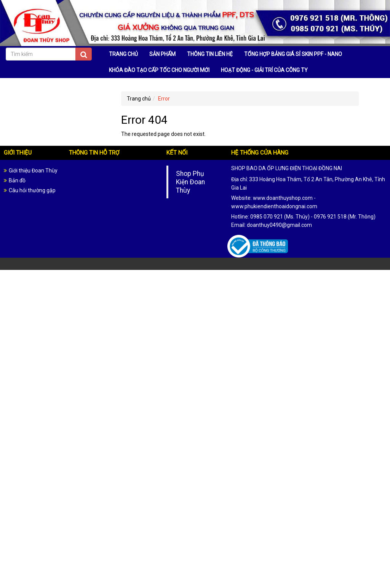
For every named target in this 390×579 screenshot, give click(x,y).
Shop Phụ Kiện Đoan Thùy (190, 182)
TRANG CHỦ (123, 54)
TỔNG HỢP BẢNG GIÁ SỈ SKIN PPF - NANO (293, 54)
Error (164, 99)
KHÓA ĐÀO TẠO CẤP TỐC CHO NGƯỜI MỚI (159, 70)
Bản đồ (17, 180)
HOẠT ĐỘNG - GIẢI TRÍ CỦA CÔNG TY (264, 70)
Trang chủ (139, 99)
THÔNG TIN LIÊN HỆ (210, 54)
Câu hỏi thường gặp (32, 190)
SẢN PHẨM (162, 54)
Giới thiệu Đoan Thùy (33, 170)
